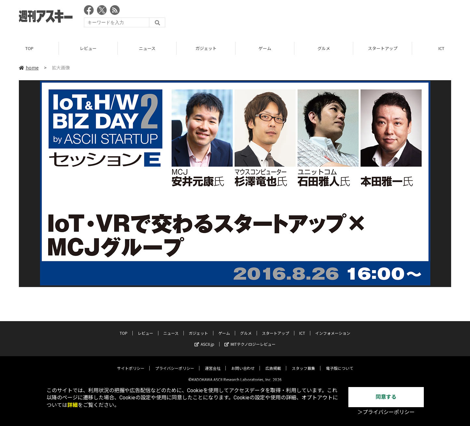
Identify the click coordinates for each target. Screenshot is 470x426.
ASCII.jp (204, 339)
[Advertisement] (332, 17)
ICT (302, 328)
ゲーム (265, 48)
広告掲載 (273, 363)
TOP (29, 48)
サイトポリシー (130, 363)
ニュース (147, 48)
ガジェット (206, 48)
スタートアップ (382, 48)
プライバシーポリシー (174, 363)
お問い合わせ (243, 363)
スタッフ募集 (303, 363)
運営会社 (213, 363)
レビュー (88, 48)
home (29, 68)
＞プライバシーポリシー (386, 412)
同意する (386, 397)
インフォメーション (332, 328)
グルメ (323, 48)
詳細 (72, 405)
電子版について (339, 363)
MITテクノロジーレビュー (249, 339)
